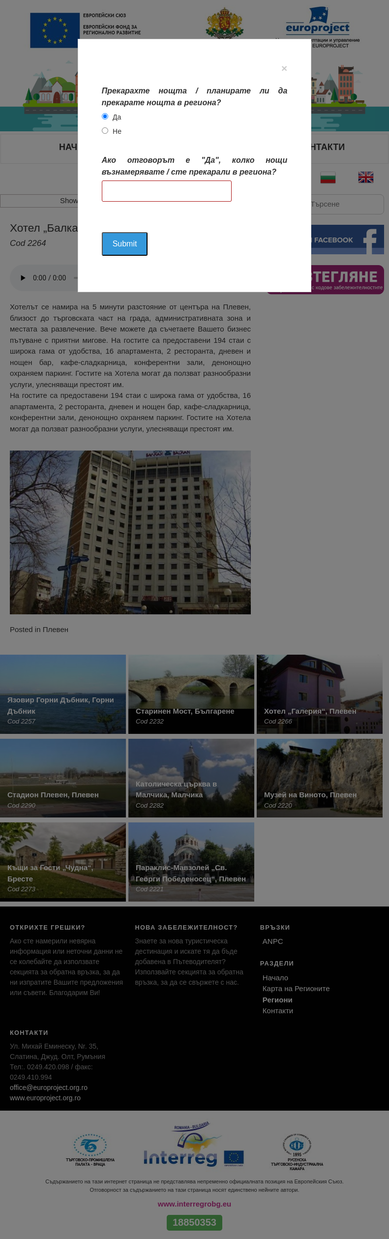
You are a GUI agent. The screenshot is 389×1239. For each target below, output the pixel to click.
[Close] (284, 68)
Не (117, 131)
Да (117, 117)
